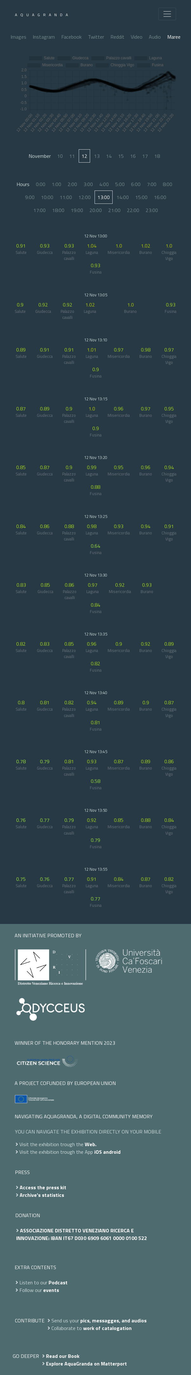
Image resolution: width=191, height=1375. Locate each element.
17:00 (39, 210)
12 (84, 156)
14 (109, 156)
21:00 (114, 210)
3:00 (88, 184)
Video (136, 37)
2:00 (72, 184)
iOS (98, 1152)
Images (18, 37)
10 (60, 156)
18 (157, 156)
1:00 (56, 184)
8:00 (167, 184)
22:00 (133, 210)
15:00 (141, 197)
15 (121, 156)
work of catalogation (107, 1328)
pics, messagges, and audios (113, 1320)
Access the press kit (43, 1187)
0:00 (40, 184)
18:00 (58, 210)
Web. (90, 1144)
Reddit (117, 37)
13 (97, 156)
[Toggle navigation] (167, 14)
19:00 (77, 210)
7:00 (151, 184)
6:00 (136, 184)
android (112, 1152)
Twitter (96, 37)
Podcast (58, 1282)
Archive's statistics (42, 1195)
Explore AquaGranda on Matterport (86, 1363)
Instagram (44, 37)
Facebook (71, 37)
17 (145, 156)
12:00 (84, 197)
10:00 (47, 197)
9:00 (30, 197)
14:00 (122, 197)
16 (133, 156)
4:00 (104, 184)
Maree (174, 37)
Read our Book (62, 1356)
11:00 (66, 197)
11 (72, 156)
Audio (155, 37)
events (51, 1290)
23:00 (152, 210)
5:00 (120, 184)
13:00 (103, 197)
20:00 (95, 210)
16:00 (160, 197)
